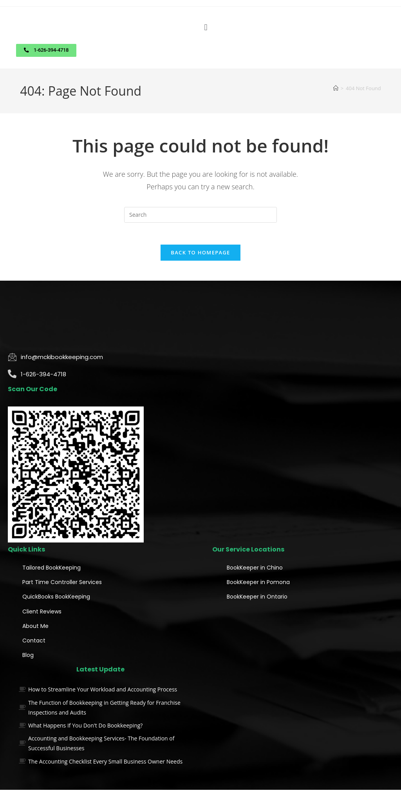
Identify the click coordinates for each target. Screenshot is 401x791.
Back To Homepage (200, 253)
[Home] (335, 87)
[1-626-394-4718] (12, 375)
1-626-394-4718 (43, 375)
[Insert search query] (200, 214)
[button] (206, 27)
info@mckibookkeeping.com (62, 358)
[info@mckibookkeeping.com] (12, 358)
